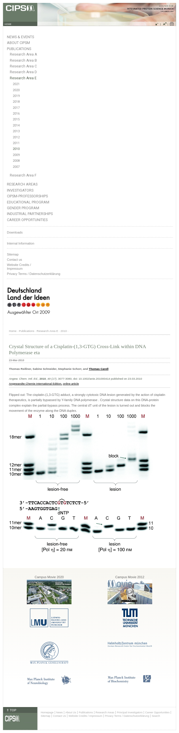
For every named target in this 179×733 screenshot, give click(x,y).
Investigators (20, 190)
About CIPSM (18, 43)
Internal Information (20, 243)
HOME (8, 24)
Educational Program (28, 202)
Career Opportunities (27, 220)
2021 (16, 84)
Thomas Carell (98, 368)
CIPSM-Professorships (27, 196)
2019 (16, 96)
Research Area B (23, 60)
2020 (16, 90)
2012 (16, 137)
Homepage (47, 712)
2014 (16, 125)
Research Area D (23, 72)
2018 (16, 102)
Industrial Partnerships (30, 214)
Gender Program (23, 208)
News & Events (20, 37)
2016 (16, 113)
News (59, 712)
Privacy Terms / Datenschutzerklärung (33, 273)
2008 (16, 161)
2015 (16, 119)
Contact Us (59, 715)
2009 (16, 155)
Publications (19, 49)
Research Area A (23, 54)
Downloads (14, 232)
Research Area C (23, 66)
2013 (16, 131)
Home (12, 330)
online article (71, 383)
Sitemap (12, 254)
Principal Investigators (129, 712)
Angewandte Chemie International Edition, (35, 383)
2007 (16, 167)
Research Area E (23, 78)
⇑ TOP (11, 710)
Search (156, 715)
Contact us (14, 259)
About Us (70, 712)
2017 (16, 108)
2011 (16, 143)
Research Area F (23, 175)
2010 (16, 149)
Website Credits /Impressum (19, 266)
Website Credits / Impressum (85, 715)
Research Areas (22, 184)
